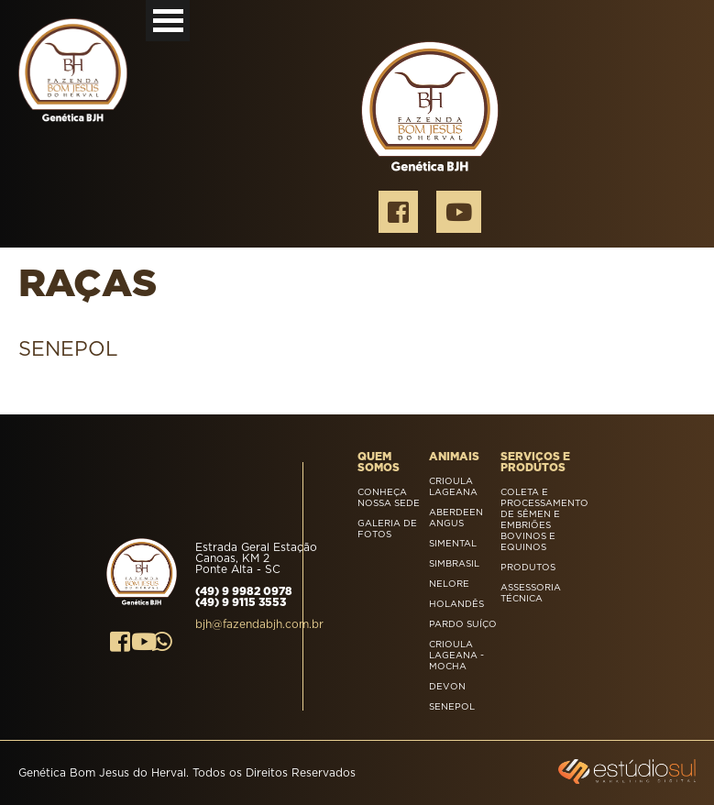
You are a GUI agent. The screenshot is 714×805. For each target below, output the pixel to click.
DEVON (447, 686)
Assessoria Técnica (530, 593)
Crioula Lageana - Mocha (456, 655)
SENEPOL (452, 706)
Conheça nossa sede (388, 498)
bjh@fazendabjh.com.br (259, 624)
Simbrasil (454, 563)
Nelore (449, 584)
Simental (453, 543)
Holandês (456, 604)
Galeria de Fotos (387, 529)
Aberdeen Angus (456, 518)
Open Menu (168, 20)
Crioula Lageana (453, 487)
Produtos (527, 567)
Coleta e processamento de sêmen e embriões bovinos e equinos (536, 520)
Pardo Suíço (463, 624)
